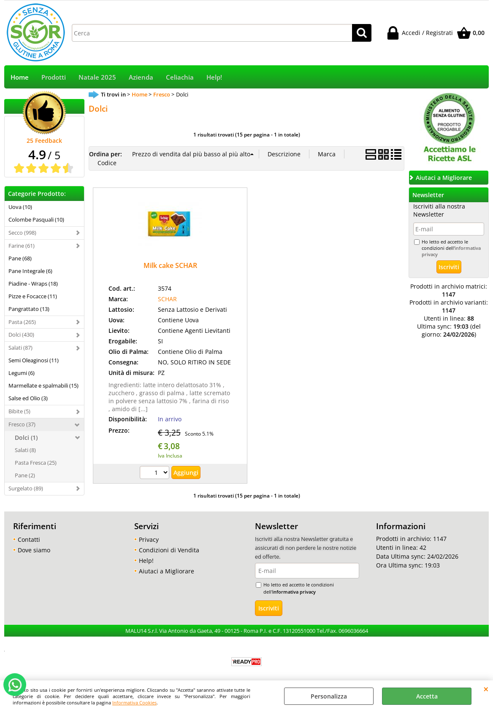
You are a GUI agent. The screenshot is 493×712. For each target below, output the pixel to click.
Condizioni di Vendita (169, 550)
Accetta (427, 696)
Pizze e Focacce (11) (32, 296)
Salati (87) (20, 347)
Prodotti (53, 77)
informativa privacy (294, 592)
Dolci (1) (26, 438)
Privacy (149, 539)
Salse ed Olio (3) (28, 398)
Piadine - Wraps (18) (33, 283)
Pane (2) (25, 475)
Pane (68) (20, 258)
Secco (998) (22, 232)
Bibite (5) (19, 411)
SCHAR (167, 299)
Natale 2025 (97, 77)
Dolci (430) (21, 334)
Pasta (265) (22, 322)
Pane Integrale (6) (30, 271)
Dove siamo (34, 550)
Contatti (29, 539)
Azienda (141, 77)
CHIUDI (486, 689)
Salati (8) (25, 450)
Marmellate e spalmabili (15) (43, 385)
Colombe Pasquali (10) (36, 219)
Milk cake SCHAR (170, 265)
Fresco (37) (21, 424)
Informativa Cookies (134, 702)
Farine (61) (21, 245)
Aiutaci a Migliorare (166, 571)
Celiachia (180, 77)
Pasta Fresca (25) (36, 462)
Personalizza (329, 696)
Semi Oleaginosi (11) (33, 360)
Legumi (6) (21, 373)
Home (20, 77)
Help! (214, 77)
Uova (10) (20, 207)
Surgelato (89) (25, 488)
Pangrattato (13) (28, 309)
